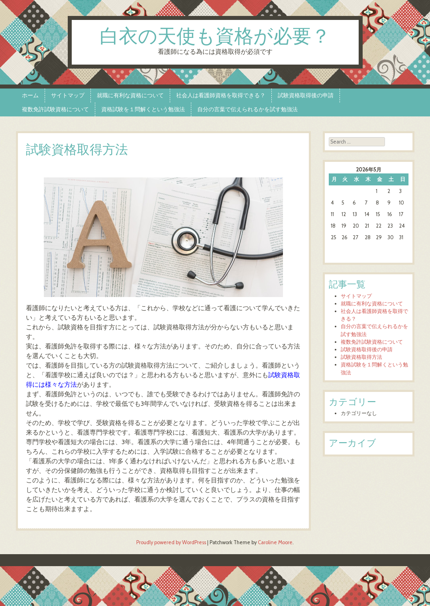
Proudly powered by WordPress (171, 542)
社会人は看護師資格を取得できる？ (220, 95)
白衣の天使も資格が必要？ (215, 37)
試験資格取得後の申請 (306, 95)
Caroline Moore (275, 542)
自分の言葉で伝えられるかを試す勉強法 (247, 109)
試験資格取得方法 (361, 357)
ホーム (30, 95)
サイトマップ (67, 95)
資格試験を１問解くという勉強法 (143, 109)
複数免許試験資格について (55, 109)
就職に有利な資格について (130, 95)
